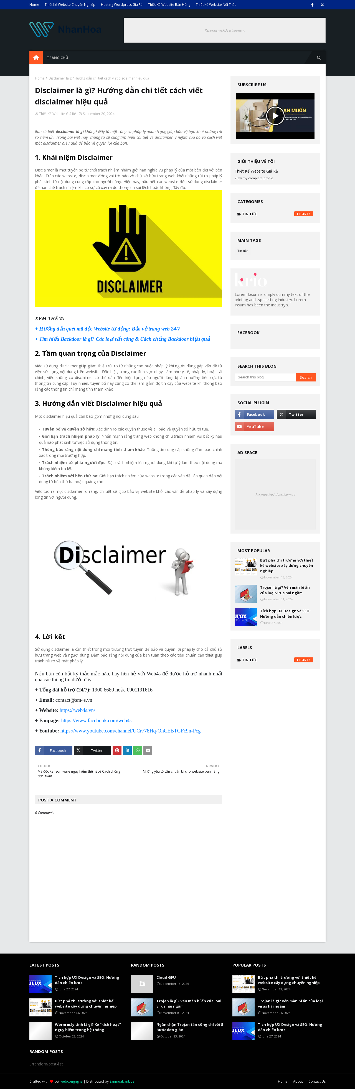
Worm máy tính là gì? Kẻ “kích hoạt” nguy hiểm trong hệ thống (88, 1027)
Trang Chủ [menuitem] (57, 57)
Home (34, 4)
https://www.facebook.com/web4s (96, 720)
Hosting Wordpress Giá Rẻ (122, 4)
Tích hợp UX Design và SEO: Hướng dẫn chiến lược (285, 613)
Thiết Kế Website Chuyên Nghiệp (70, 4)
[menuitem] (36, 57)
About (298, 1081)
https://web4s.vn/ (77, 710)
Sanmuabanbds (122, 1081)
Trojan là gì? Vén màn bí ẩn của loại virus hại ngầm (285, 590)
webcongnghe (71, 1081)
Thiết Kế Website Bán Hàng (169, 4)
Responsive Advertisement (225, 30)
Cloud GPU (166, 977)
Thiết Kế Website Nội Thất (216, 4)
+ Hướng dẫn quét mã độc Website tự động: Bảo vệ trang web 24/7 (107, 329)
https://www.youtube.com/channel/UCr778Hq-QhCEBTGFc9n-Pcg (130, 731)
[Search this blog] (265, 377)
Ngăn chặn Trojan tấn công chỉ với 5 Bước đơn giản (189, 1027)
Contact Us (317, 1081)
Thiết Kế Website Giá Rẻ (57, 113)
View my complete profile (254, 178)
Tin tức (277, 213)
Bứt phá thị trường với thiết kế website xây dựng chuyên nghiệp (286, 565)
